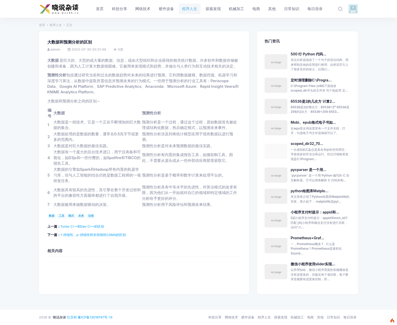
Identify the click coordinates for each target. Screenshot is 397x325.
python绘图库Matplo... (310, 191)
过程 (91, 216)
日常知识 (333, 317)
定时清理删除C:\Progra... (311, 80)
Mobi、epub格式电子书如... (313, 122)
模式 (71, 216)
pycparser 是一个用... (308, 169)
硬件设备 (247, 317)
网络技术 (231, 317)
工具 (61, 216)
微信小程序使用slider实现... (313, 264)
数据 (51, 216)
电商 (310, 317)
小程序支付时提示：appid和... (315, 212)
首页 (42, 25)
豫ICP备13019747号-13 (95, 317)
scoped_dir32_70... (307, 143)
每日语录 (349, 317)
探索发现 (280, 317)
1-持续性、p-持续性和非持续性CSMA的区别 (93, 235)
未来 (81, 216)
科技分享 (215, 317)
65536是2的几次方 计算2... (313, 101)
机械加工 (297, 317)
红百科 (72, 317)
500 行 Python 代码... (308, 54)
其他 (320, 317)
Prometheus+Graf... (307, 238)
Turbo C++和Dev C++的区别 (82, 226)
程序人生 (56, 25)
